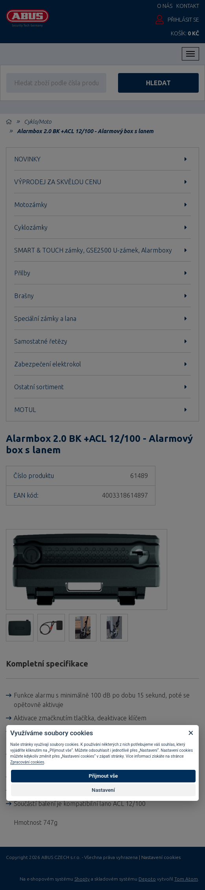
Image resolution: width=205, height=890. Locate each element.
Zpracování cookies (27, 762)
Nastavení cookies (161, 857)
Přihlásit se (183, 19)
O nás (164, 6)
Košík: (185, 33)
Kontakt (187, 6)
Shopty (82, 878)
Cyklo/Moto (37, 122)
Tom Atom (186, 878)
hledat (158, 82)
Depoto (147, 878)
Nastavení (103, 790)
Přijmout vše (103, 776)
